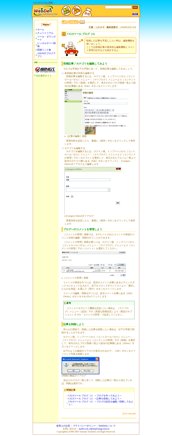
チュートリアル (45, 33)
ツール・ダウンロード (46, 38)
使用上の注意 (63, 426)
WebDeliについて (107, 426)
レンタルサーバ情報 (46, 44)
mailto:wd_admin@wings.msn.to (94, 429)
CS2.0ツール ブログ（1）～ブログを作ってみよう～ (95, 395)
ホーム (40, 29)
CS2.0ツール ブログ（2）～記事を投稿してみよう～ (95, 398)
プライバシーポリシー (84, 426)
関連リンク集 (44, 50)
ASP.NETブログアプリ (46, 55)
